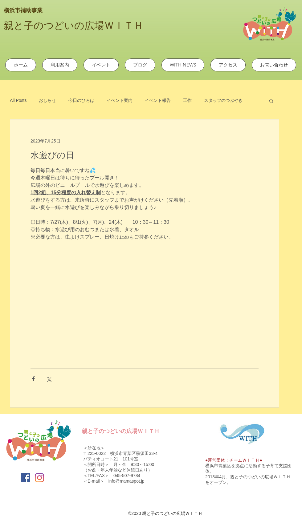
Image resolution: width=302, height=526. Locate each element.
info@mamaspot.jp (126, 481)
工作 (187, 100)
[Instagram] (39, 477)
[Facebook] (25, 477)
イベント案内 (120, 100)
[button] (271, 100)
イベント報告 (158, 100)
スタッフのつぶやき (223, 100)
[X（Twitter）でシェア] (48, 379)
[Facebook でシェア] (33, 379)
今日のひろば (81, 100)
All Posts (18, 100)
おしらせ (47, 100)
